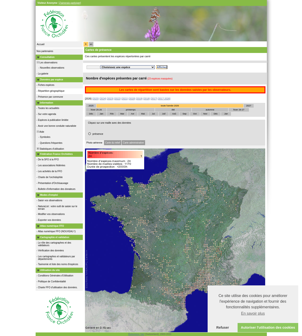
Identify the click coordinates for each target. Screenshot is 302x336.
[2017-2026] (164, 98)
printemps (131, 110)
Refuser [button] (222, 327)
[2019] (139, 98)
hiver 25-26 (96, 110)
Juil (163, 114)
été (173, 110)
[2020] (132, 98)
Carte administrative (133, 142)
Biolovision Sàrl (136, 334)
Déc (91, 114)
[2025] (95, 98)
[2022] (117, 98)
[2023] (110, 98)
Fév (112, 114)
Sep (185, 114)
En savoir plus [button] (253, 313)
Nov (205, 114)
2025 (91, 106)
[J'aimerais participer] (70, 3)
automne (210, 110)
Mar (122, 114)
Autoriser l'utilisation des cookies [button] (268, 327)
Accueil (40, 44)
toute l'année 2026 (170, 106)
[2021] (124, 98)
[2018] (146, 98)
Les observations (46, 62)
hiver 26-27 (238, 110)
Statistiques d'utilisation (50, 149)
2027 (248, 106)
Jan (101, 114)
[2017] (154, 98)
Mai (143, 114)
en (91, 44)
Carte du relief (112, 142)
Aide (40, 132)
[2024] (103, 98)
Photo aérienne (94, 142)
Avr (132, 114)
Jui (153, 114)
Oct (195, 114)
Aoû (174, 114)
